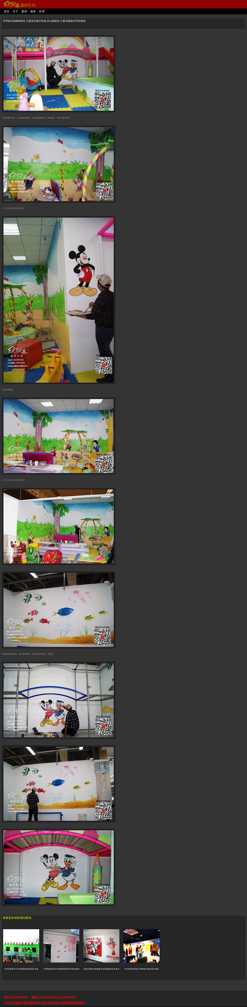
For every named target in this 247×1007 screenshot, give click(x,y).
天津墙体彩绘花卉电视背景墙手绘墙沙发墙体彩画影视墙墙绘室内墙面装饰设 (61, 969)
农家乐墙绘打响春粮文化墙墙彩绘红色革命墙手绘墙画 (101, 969)
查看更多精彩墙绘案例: (17, 917)
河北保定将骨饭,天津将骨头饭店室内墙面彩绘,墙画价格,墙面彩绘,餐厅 (141, 969)
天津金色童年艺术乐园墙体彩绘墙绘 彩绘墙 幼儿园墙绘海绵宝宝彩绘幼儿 (21, 969)
